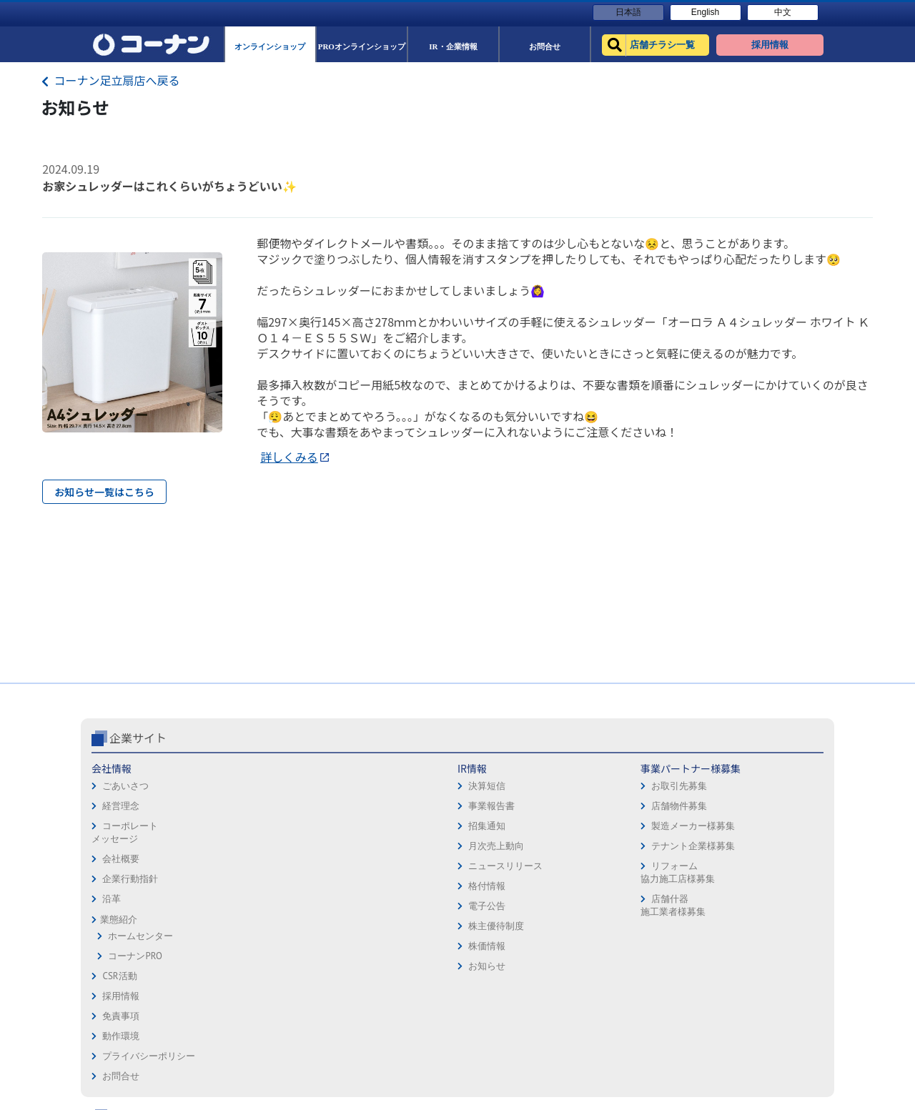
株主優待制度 (251, 926)
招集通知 (241, 826)
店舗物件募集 (371, 806)
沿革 (111, 899)
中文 (782, 12)
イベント (623, 849)
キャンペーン (770, 769)
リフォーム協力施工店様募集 (369, 872)
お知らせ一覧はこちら (104, 492)
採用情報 (481, 769)
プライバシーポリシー (509, 829)
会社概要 (120, 859)
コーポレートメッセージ (125, 832)
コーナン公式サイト (663, 737)
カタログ (761, 809)
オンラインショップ (646, 789)
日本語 (628, 12)
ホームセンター (140, 936)
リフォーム (628, 889)
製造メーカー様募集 (385, 826)
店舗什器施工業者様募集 (364, 905)
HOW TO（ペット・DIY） (656, 869)
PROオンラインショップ (655, 809)
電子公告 (241, 906)
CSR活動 (119, 976)
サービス (761, 789)
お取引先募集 (371, 786)
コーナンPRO (135, 956)
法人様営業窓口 (637, 829)
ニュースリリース (260, 866)
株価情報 (241, 946)
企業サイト (138, 737)
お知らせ (241, 966)
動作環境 (481, 809)
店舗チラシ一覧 (637, 769)
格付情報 (241, 886)
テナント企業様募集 (385, 846)
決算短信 (241, 786)
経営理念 (120, 806)
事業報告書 (246, 806)
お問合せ (481, 849)
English (705, 12)
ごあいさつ (125, 786)
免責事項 (481, 789)
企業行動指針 (130, 879)
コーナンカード (775, 829)
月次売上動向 (251, 846)
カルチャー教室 (637, 909)
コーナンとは (770, 849)
